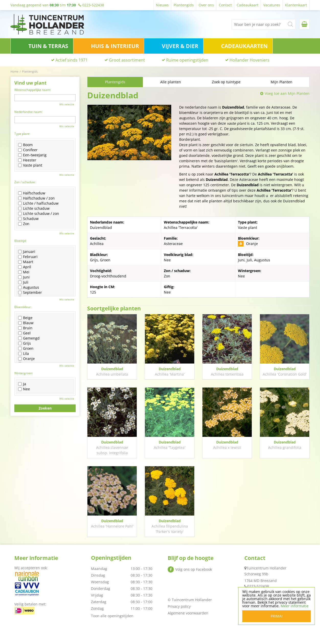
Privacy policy (179, 606)
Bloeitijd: (20, 241)
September (30, 292)
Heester (27, 160)
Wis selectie (66, 104)
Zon (23, 224)
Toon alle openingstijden (112, 615)
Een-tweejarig (32, 155)
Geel (24, 333)
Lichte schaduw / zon (38, 213)
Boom (25, 145)
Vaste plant (30, 165)
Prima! (277, 616)
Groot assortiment (127, 60)
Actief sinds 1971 (71, 60)
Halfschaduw (31, 193)
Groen (25, 348)
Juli (23, 282)
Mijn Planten (281, 81)
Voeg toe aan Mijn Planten (287, 93)
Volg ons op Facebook (193, 569)
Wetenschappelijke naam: (32, 90)
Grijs (24, 343)
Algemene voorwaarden (188, 613)
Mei (23, 272)
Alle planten (170, 81)
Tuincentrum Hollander (266, 568)
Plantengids (115, 81)
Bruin (25, 328)
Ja (22, 384)
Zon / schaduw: (25, 182)
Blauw (25, 323)
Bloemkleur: (22, 307)
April (24, 267)
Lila (23, 353)
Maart (25, 262)
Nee (24, 389)
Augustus (28, 287)
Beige (25, 318)
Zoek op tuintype (226, 81)
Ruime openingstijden (187, 60)
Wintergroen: (23, 373)
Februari (28, 257)
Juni (24, 277)
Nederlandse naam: (28, 112)
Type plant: (22, 134)
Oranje (26, 358)
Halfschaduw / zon (36, 198)
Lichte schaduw (34, 208)
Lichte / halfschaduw (38, 203)
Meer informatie (294, 605)
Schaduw (28, 218)
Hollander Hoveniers (249, 60)
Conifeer (28, 150)
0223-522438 (258, 586)
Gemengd (29, 338)
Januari (26, 251)
